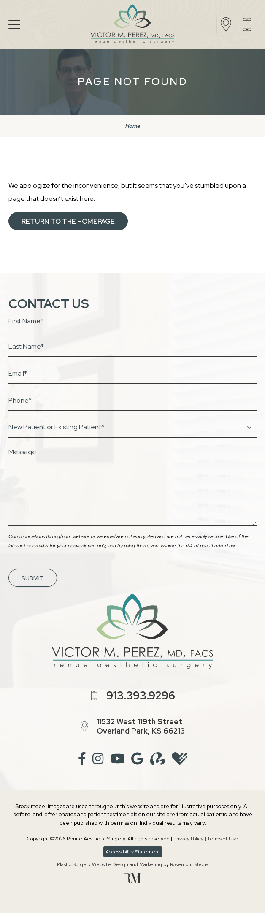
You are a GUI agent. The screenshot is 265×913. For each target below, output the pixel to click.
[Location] (228, 24)
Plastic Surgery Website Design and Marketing (109, 864)
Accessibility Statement (132, 851)
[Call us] (249, 24)
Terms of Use (222, 838)
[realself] (157, 760)
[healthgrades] (179, 760)
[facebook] (82, 760)
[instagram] (97, 760)
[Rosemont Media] (132, 881)
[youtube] (118, 760)
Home (132, 126)
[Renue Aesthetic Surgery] (132, 24)
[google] (137, 760)
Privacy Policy (188, 838)
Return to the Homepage (68, 221)
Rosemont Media (189, 864)
